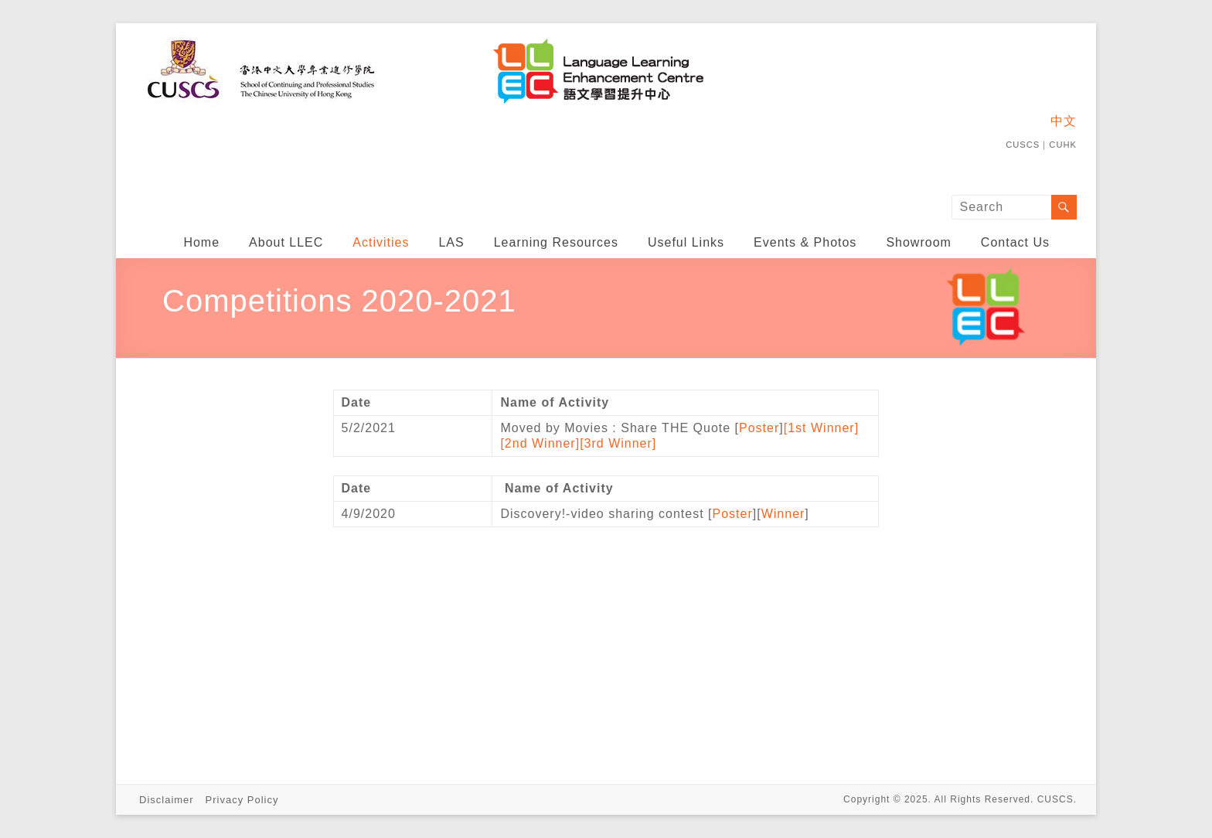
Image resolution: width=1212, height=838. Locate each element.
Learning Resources (556, 242)
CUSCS (1023, 144)
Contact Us (1015, 242)
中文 (1063, 121)
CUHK (1063, 144)
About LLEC (286, 242)
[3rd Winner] (618, 443)
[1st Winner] (821, 427)
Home (201, 242)
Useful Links (686, 242)
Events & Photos (805, 242)
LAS (451, 242)
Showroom (918, 242)
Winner (783, 513)
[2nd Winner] (540, 443)
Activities (380, 242)
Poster (759, 427)
